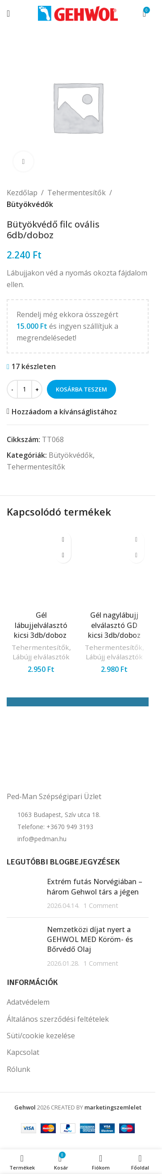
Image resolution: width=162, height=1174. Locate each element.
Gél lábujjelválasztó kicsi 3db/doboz (41, 625)
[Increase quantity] (36, 389)
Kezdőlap (22, 193)
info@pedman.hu (41, 838)
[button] (63, 555)
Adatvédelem (28, 1002)
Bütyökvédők (30, 204)
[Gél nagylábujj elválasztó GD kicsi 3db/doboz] (114, 566)
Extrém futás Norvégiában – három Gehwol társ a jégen (94, 886)
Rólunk (18, 1069)
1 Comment (100, 905)
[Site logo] (78, 12)
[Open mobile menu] (8, 13)
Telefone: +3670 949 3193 (55, 826)
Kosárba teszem (81, 389)
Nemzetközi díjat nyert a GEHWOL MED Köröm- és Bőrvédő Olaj (90, 940)
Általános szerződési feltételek (58, 1019)
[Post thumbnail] (23, 893)
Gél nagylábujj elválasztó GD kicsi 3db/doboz (114, 625)
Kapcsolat (23, 1052)
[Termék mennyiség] (24, 389)
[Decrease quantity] (12, 389)
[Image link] (51, 764)
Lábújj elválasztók (41, 656)
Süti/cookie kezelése (41, 1036)
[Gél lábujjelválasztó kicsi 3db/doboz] (41, 566)
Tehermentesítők (76, 193)
